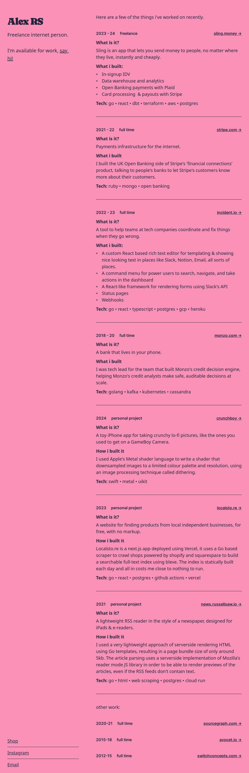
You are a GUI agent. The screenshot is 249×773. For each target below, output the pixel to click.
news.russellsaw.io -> (221, 604)
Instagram (18, 753)
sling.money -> (228, 33)
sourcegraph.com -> (222, 723)
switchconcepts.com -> (219, 755)
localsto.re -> (229, 507)
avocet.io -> (230, 739)
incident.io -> (229, 212)
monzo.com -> (228, 335)
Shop (12, 741)
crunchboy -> (229, 418)
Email (13, 765)
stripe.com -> (229, 129)
